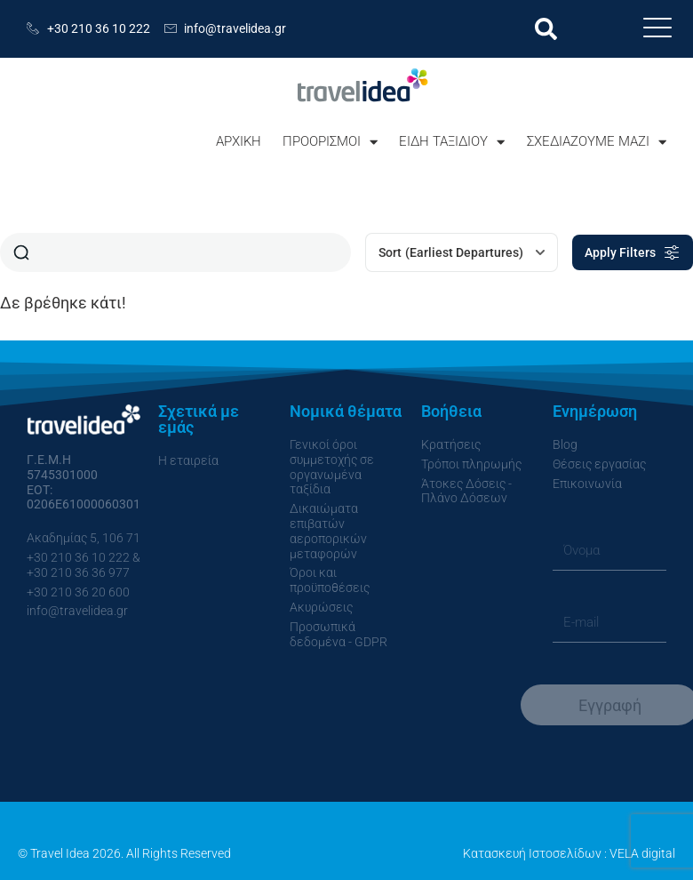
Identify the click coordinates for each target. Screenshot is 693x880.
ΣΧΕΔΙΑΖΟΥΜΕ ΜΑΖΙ (596, 141)
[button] (546, 29)
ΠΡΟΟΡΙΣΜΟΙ (330, 141)
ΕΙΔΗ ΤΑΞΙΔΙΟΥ (452, 141)
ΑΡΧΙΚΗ (238, 141)
